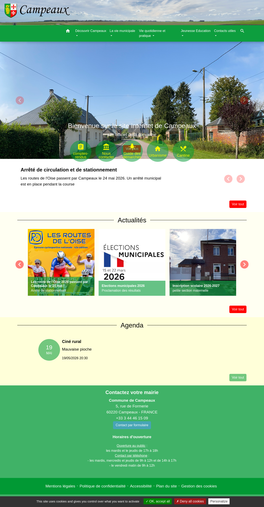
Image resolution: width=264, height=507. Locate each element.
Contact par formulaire (132, 425)
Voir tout (238, 204)
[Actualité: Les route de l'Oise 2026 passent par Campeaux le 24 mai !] (61, 262)
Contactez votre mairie (131, 392)
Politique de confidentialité (103, 486)
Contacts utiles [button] (225, 31)
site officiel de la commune (132, 134)
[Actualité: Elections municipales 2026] (132, 262)
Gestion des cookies (199, 486)
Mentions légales (60, 486)
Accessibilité (141, 486)
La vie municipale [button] (122, 31)
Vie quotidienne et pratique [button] (152, 33)
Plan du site (166, 486)
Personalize (219, 501)
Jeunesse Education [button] (196, 31)
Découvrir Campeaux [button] (90, 31)
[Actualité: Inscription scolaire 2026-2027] (203, 262)
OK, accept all (158, 501)
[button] (68, 31)
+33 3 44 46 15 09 (132, 418)
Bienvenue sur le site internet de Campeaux (132, 125)
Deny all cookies (190, 501)
